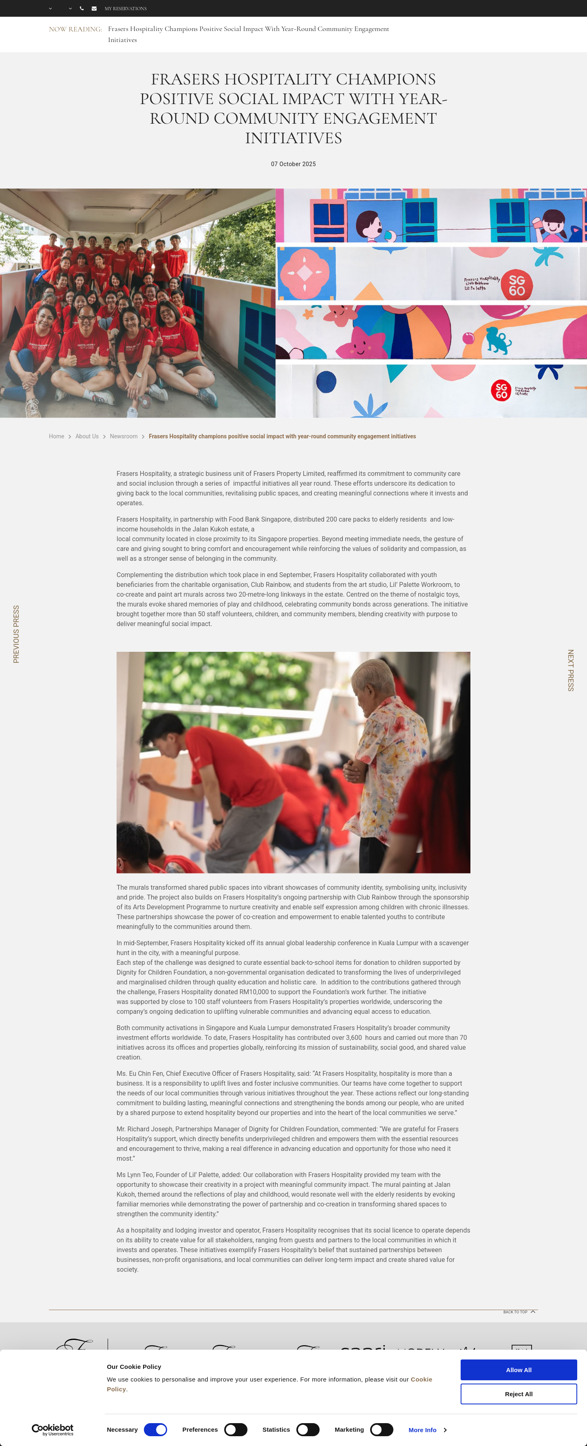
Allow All (519, 1369)
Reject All (519, 1393)
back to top (518, 1311)
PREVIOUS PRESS (16, 634)
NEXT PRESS (571, 670)
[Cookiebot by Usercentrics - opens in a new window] (52, 1430)
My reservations (126, 8)
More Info (423, 1429)
